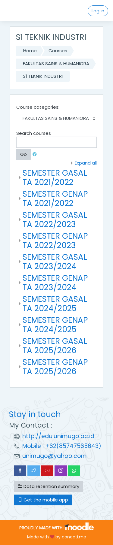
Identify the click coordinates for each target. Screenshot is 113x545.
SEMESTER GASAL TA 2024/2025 (55, 303)
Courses (58, 50)
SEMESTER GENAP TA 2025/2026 (55, 366)
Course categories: (37, 107)
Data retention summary (48, 486)
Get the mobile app (43, 500)
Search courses (33, 133)
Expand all (86, 163)
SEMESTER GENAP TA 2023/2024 (55, 282)
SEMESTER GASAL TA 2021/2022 (55, 177)
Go (23, 154)
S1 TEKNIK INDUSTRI (43, 76)
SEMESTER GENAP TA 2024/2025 (55, 324)
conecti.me (74, 537)
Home (30, 50)
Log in (98, 11)
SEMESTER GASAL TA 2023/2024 (55, 261)
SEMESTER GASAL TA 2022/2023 (55, 219)
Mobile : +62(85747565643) (61, 446)
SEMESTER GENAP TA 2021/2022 (55, 198)
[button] (36, 154)
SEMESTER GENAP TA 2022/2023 (55, 240)
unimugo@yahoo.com (54, 456)
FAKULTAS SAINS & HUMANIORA (56, 63)
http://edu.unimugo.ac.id (58, 436)
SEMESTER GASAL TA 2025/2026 (55, 345)
